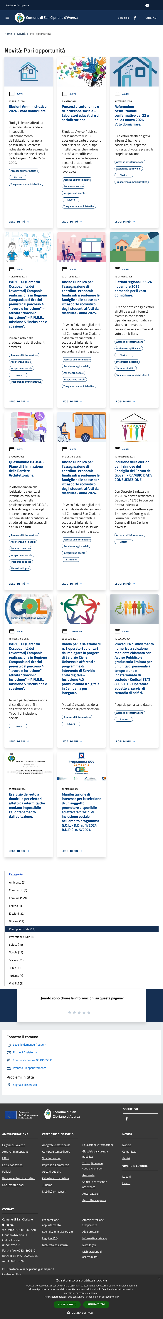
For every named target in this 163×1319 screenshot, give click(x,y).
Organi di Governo (13, 1145)
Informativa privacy (94, 1238)
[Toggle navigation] (7, 17)
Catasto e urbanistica (55, 1178)
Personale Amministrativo (18, 1178)
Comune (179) (18, 898)
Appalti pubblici (51, 1171)
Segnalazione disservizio (57, 1231)
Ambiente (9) (17, 882)
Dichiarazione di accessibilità (92, 1254)
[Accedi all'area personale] (147, 5)
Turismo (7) (16, 975)
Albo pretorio (90, 1231)
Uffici (5, 1158)
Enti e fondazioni (12, 1165)
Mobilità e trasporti (54, 1191)
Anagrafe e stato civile (56, 1145)
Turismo (47, 1185)
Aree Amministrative (15, 1151)
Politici (6, 1171)
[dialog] (81, 1297)
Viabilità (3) (16, 983)
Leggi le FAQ (50, 1238)
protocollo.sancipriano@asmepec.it (31, 1269)
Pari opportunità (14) (22, 929)
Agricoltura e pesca (94, 1200)
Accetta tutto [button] (67, 1304)
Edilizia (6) (15, 905)
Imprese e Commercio (55, 1165)
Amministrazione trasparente (93, 1222)
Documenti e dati (13, 1185)
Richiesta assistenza (55, 1245)
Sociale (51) (16, 960)
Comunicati (72, 631)
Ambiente (88, 1175)
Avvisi (16, 94)
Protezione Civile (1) (21, 937)
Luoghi (126, 1176)
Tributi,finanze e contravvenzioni (92, 1166)
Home (8, 33)
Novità (21, 33)
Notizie (126, 1145)
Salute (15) (16, 944)
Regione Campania (17, 5)
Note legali (89, 1245)
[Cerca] (155, 18)
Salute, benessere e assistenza (94, 1184)
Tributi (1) (15, 968)
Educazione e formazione (98, 1144)
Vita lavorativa (51, 1158)
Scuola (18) (16, 952)
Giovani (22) (16, 921)
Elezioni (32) (16, 913)
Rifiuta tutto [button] (96, 1304)
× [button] (158, 1278)
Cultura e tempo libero (56, 1151)
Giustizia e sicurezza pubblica (95, 1154)
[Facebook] (133, 17)
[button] (81, 1313)
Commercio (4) (18, 890)
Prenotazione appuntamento (51, 1222)
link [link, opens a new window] (117, 1296)
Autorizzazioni (91, 1193)
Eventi (126, 1183)
